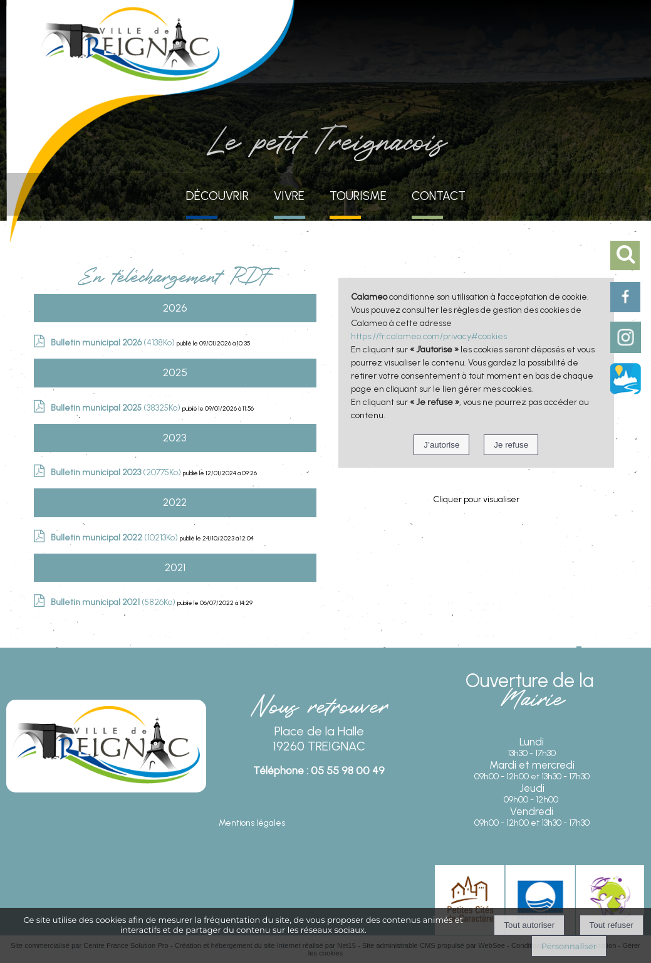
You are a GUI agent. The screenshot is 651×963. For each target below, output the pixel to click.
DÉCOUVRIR (217, 196)
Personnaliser (568, 946)
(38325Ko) (116, 408)
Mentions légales (252, 823)
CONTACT (439, 196)
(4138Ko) (114, 342)
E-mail (319, 792)
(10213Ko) (115, 537)
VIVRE (289, 196)
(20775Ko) (117, 472)
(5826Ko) (114, 602)
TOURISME (358, 196)
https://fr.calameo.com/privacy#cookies (429, 336)
